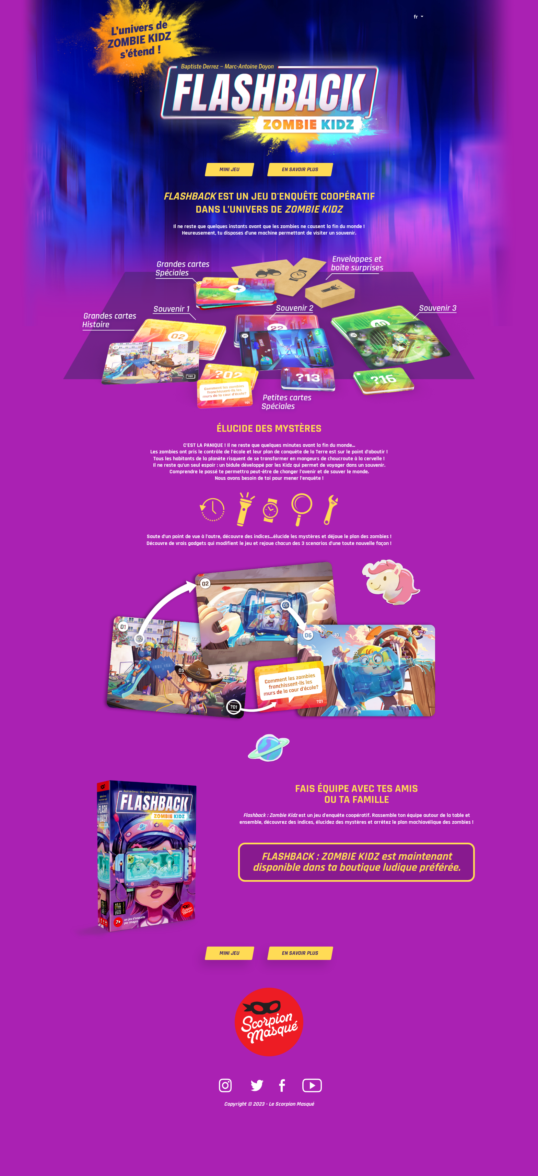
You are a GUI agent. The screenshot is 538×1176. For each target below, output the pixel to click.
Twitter (254, 1078)
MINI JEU (229, 169)
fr (416, 17)
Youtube (312, 1078)
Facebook (283, 1078)
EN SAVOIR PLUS (300, 169)
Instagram (225, 1078)
